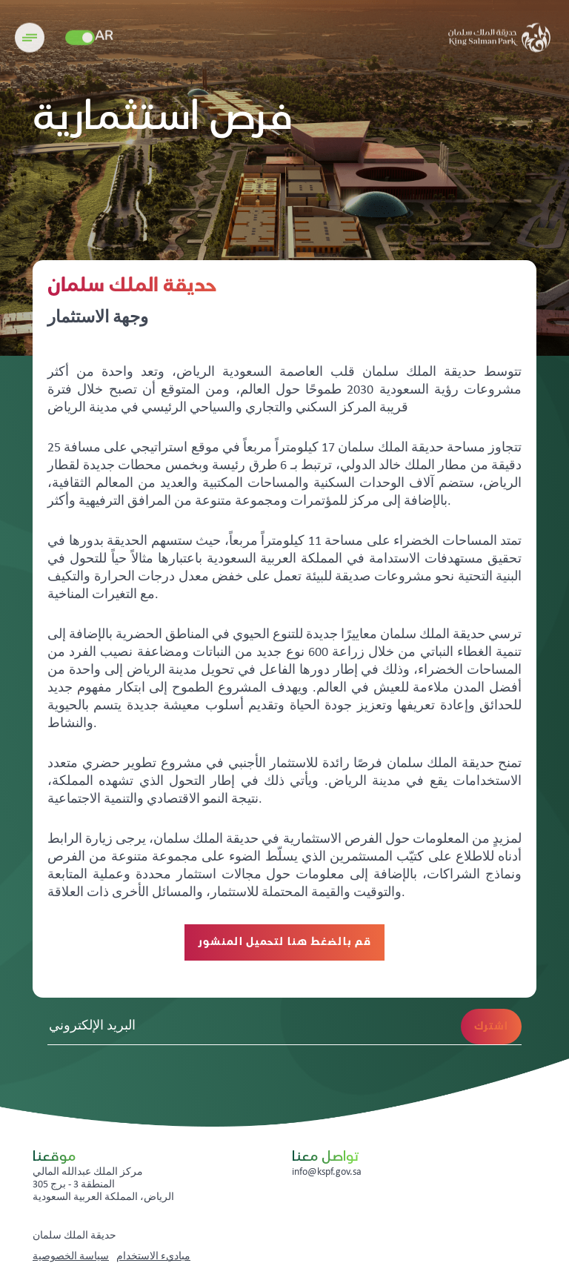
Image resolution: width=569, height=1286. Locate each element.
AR (104, 42)
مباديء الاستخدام (153, 1256)
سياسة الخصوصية (71, 1256)
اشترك (491, 1026)
